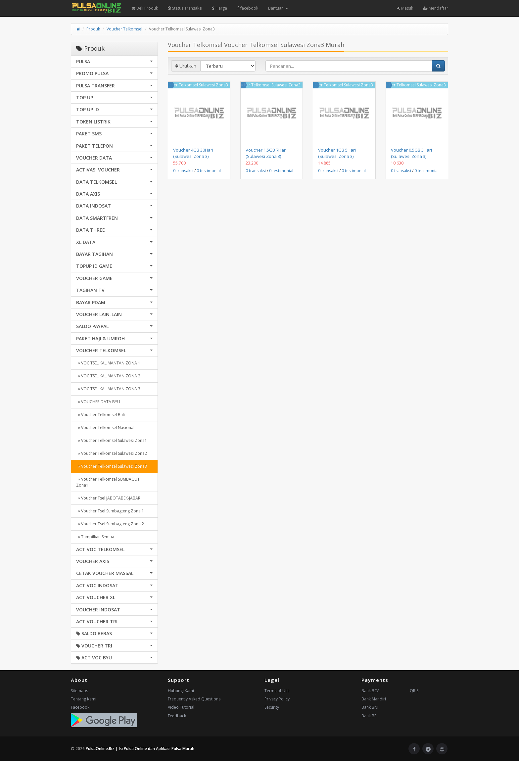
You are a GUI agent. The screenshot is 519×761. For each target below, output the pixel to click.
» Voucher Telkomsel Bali (100, 414)
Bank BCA (370, 690)
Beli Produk (145, 8)
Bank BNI (369, 707)
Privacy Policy (277, 699)
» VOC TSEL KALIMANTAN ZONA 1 (108, 363)
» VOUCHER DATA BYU (98, 401)
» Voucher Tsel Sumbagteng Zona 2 (110, 524)
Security (271, 707)
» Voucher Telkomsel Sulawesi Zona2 (111, 453)
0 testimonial (209, 170)
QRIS (414, 690)
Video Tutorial (181, 707)
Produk (93, 29)
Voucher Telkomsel (124, 29)
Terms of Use (277, 690)
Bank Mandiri (373, 699)
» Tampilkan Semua (95, 537)
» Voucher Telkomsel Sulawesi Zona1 (111, 440)
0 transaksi (183, 170)
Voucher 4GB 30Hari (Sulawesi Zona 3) (193, 153)
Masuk (405, 8)
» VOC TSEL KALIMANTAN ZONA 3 (108, 389)
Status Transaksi (185, 8)
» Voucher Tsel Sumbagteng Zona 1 (110, 511)
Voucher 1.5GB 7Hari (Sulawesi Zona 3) (266, 153)
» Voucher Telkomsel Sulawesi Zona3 (111, 466)
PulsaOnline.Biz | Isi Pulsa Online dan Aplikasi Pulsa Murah (140, 748)
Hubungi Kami (181, 690)
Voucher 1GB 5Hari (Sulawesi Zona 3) (337, 153)
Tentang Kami (83, 699)
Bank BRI (369, 716)
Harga (219, 8)
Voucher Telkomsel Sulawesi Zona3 (195, 85)
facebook (247, 8)
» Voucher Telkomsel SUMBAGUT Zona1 (108, 482)
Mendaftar (435, 8)
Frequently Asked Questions (194, 699)
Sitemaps (79, 690)
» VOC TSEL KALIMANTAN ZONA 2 (108, 376)
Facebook (80, 707)
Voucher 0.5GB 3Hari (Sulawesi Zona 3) (411, 153)
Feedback (177, 716)
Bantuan (278, 8)
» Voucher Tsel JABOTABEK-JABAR (108, 498)
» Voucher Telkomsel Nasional (105, 427)
